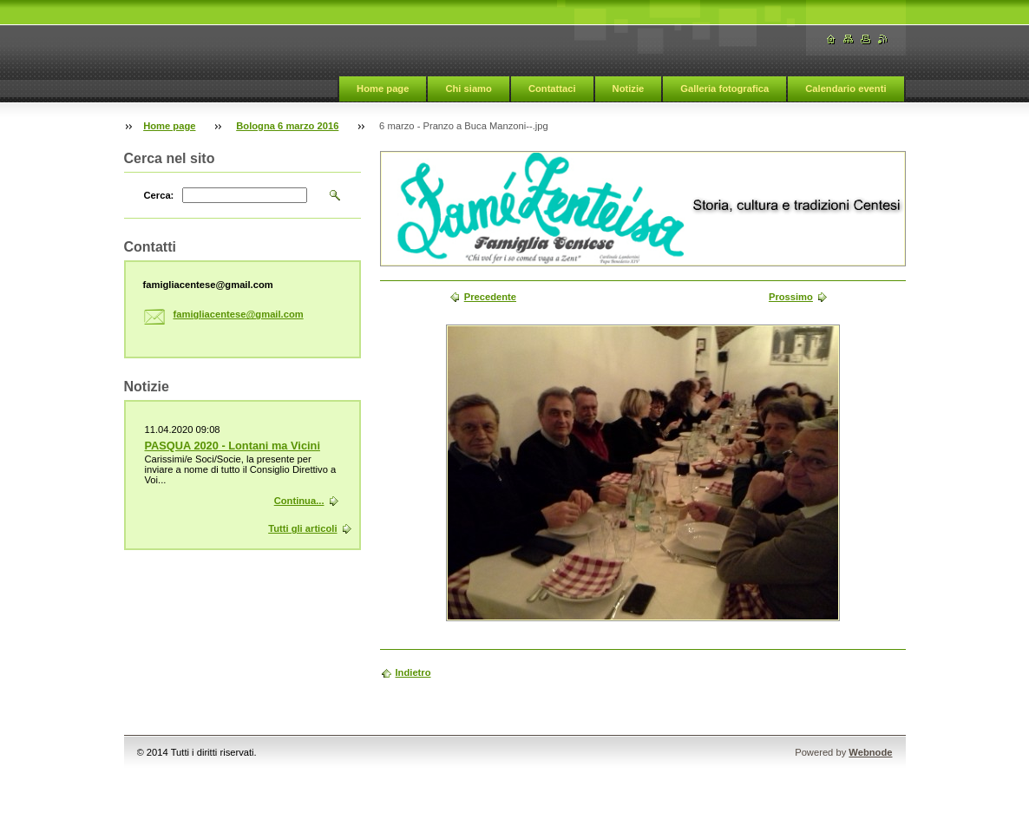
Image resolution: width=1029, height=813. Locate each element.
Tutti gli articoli (302, 528)
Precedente (490, 297)
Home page (383, 88)
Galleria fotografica (724, 88)
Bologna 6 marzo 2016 (287, 126)
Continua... (299, 500)
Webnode (870, 752)
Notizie (629, 88)
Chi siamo (468, 88)
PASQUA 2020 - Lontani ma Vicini (232, 445)
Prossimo (791, 297)
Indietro (413, 672)
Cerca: (159, 195)
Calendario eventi (845, 88)
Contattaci (552, 88)
